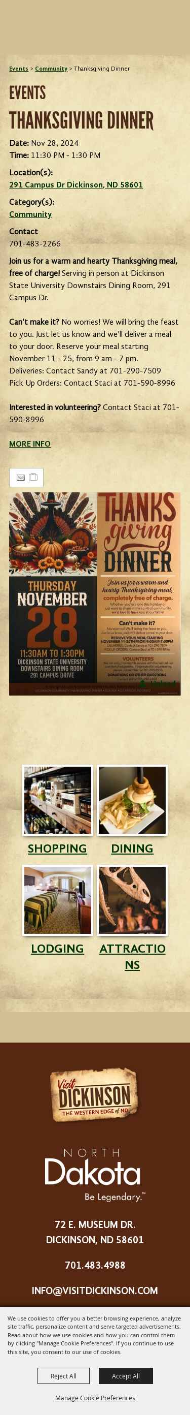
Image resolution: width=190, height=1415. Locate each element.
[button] (94, 593)
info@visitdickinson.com (95, 1291)
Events (18, 69)
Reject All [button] (64, 1376)
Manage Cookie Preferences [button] (95, 1398)
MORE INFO (30, 445)
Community (51, 69)
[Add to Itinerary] (33, 478)
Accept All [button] (126, 1376)
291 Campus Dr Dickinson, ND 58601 (76, 185)
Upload (163, 684)
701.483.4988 (95, 1266)
